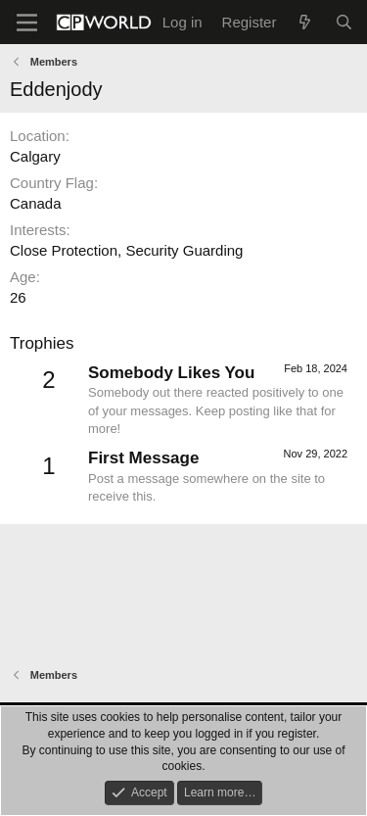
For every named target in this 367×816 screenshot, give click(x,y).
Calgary (35, 156)
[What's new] (305, 22)
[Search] (344, 22)
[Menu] (27, 22)
